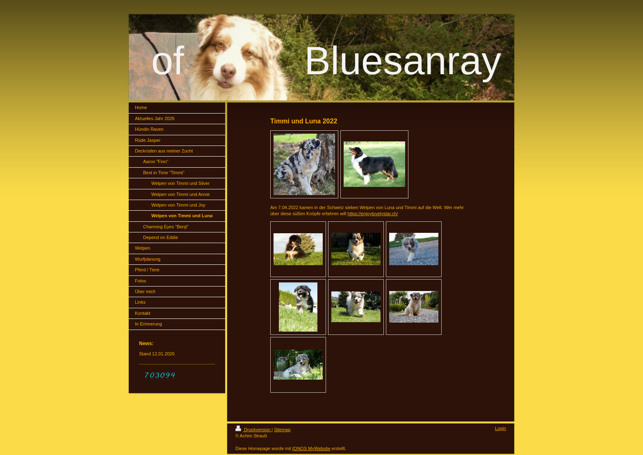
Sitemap (282, 429)
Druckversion (253, 429)
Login (500, 428)
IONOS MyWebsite (311, 448)
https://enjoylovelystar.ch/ (372, 213)
